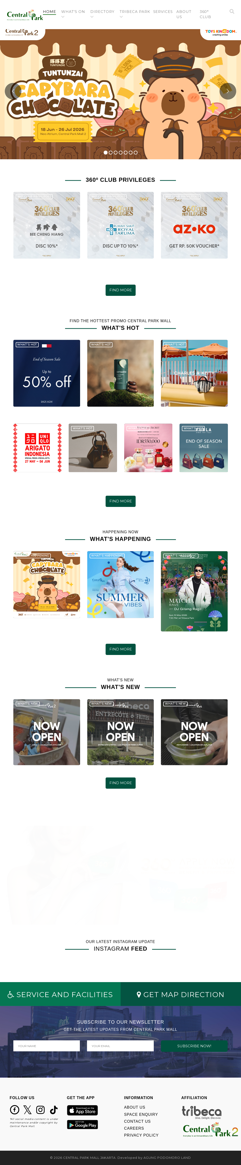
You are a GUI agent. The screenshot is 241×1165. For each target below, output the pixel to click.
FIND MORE (120, 290)
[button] (74, 15)
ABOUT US (134, 1107)
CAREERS (134, 1128)
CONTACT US (137, 1121)
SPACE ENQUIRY (141, 1114)
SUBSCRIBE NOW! (194, 1046)
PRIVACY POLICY (141, 1135)
